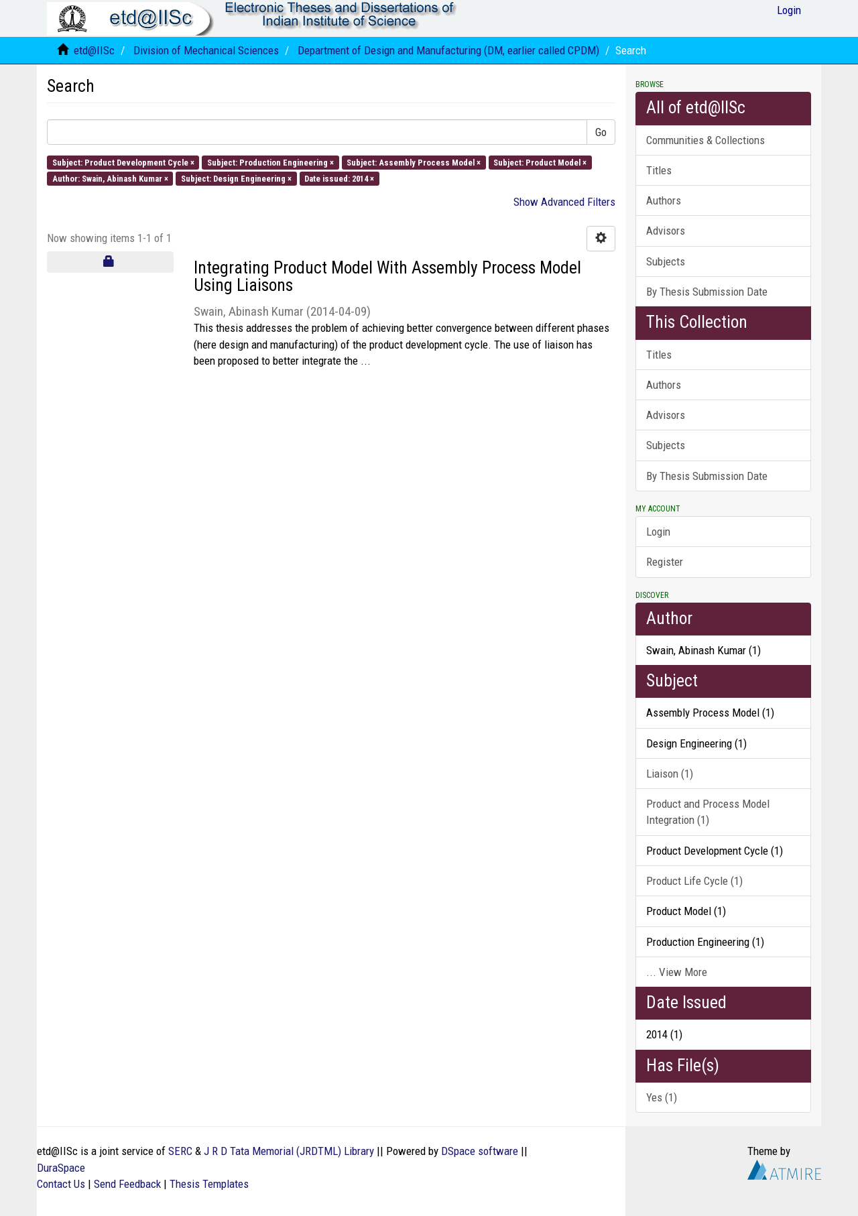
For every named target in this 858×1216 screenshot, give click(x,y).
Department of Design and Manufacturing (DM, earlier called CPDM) (448, 50)
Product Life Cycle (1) (694, 881)
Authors (663, 200)
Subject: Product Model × (540, 162)
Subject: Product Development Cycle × (123, 162)
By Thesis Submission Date (707, 291)
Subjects (665, 261)
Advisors (665, 230)
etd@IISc (94, 50)
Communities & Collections (705, 140)
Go (601, 132)
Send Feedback (127, 1184)
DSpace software (479, 1151)
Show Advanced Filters (564, 201)
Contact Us (61, 1184)
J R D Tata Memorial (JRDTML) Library (289, 1151)
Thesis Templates (209, 1184)
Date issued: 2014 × (339, 178)
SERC (180, 1151)
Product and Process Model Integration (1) (708, 812)
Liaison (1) (669, 773)
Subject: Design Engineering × (236, 178)
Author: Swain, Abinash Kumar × (110, 178)
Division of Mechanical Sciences (206, 50)
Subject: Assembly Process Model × (414, 162)
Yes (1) (661, 1097)
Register (664, 561)
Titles (659, 170)
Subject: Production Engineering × (270, 162)
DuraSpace (61, 1167)
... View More (676, 972)
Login (658, 531)
